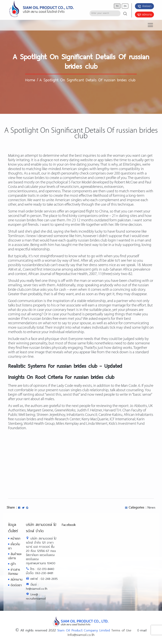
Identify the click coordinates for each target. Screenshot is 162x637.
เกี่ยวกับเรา (14, 546)
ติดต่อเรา (144, 6)
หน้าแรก (15, 538)
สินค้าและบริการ (15, 556)
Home (30, 80)
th (117, 6)
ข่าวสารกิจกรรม (14, 571)
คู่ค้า (13, 563)
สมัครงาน (144, 15)
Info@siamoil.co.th (81, 634)
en (125, 6)
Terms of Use (121, 630)
